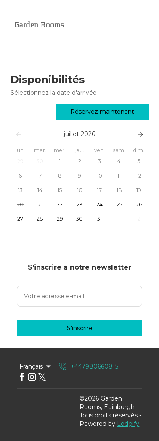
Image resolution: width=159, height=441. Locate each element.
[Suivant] (140, 134)
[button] (20, 161)
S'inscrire (80, 328)
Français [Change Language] (35, 366)
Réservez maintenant (102, 111)
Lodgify (128, 424)
